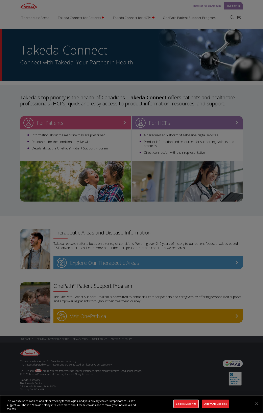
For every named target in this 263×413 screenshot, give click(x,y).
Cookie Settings (186, 405)
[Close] (256, 404)
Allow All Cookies (215, 405)
